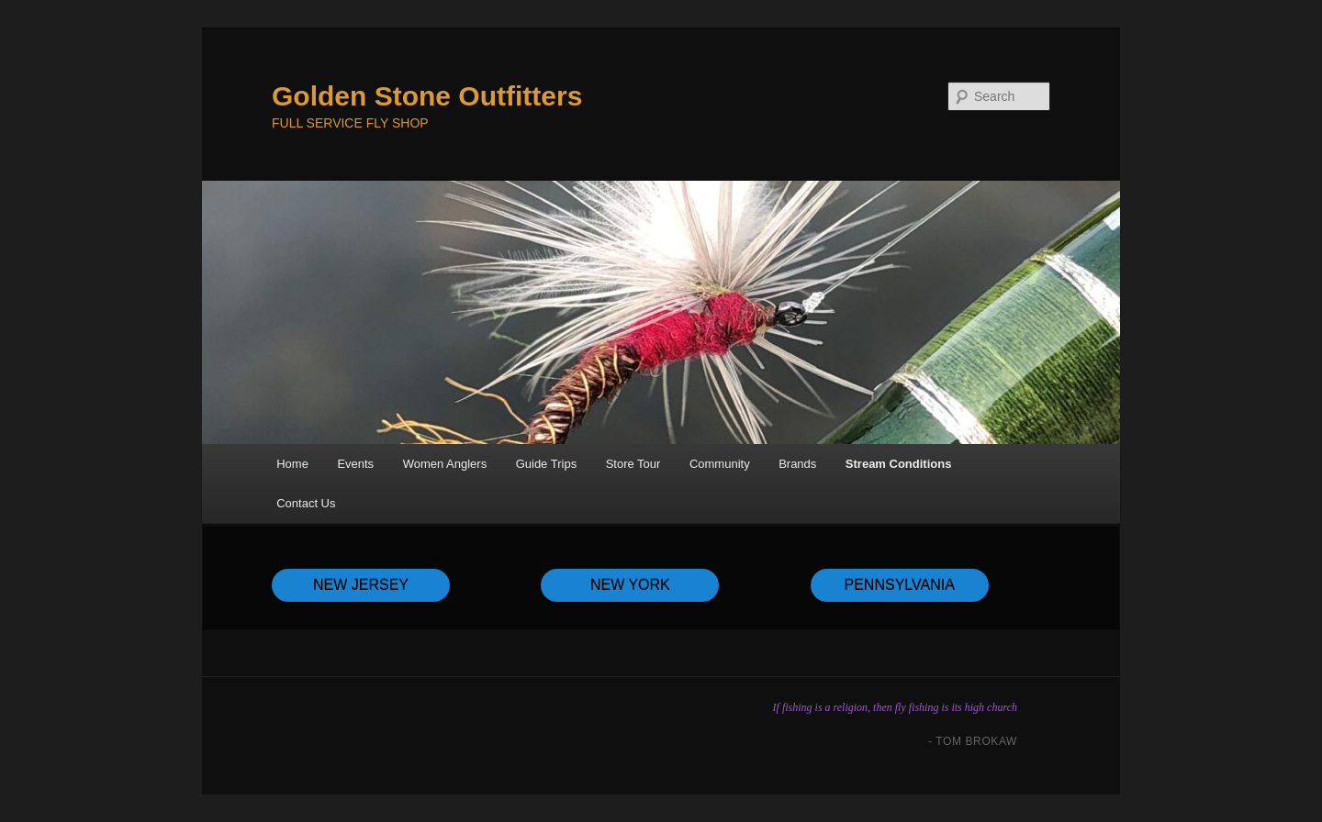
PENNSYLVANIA (900, 585)
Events (355, 464)
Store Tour (633, 464)
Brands (797, 464)
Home (292, 464)
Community (719, 464)
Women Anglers (445, 464)
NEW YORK (630, 585)
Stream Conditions (899, 464)
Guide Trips (546, 464)
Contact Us (305, 503)
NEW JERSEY (361, 585)
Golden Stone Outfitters (427, 96)
